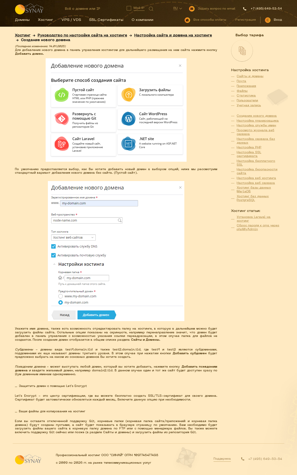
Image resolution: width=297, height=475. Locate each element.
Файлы (242, 91)
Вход (278, 19)
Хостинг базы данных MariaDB (254, 189)
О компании (142, 20)
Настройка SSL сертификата (249, 154)
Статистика (246, 95)
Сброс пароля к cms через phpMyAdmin (258, 227)
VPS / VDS (71, 20)
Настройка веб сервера (256, 183)
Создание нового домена (257, 116)
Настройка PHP (249, 147)
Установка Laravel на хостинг (254, 219)
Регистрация (245, 19)
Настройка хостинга (250, 70)
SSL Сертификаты (106, 20)
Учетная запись (249, 105)
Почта (241, 81)
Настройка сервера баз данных (256, 141)
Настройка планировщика (258, 120)
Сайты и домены (250, 76)
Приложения (246, 86)
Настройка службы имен (256, 125)
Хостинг (45, 20)
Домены (22, 20)
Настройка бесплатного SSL (256, 163)
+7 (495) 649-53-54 (265, 459)
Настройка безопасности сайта (257, 171)
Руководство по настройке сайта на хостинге (82, 35)
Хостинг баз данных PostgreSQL (253, 198)
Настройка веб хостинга (256, 178)
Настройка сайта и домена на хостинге (173, 35)
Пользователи (247, 100)
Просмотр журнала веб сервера (255, 132)
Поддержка (222, 458)
